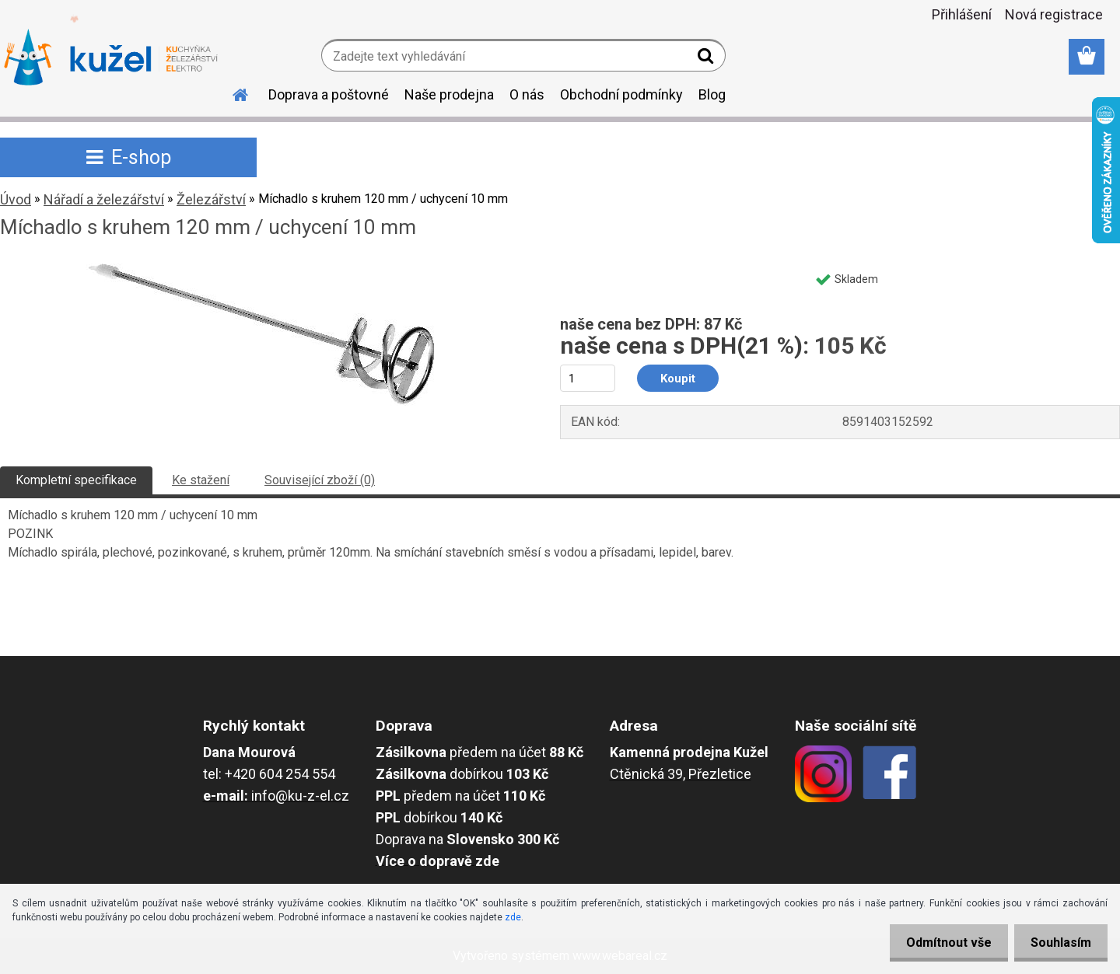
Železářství (211, 199)
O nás (526, 94)
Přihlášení (962, 14)
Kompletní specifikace (76, 480)
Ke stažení (200, 480)
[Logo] (111, 57)
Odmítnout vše (939, 942)
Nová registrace (1054, 14)
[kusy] (587, 378)
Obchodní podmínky (621, 94)
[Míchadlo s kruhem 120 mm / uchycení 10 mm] (261, 269)
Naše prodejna (449, 94)
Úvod (15, 199)
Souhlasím (1057, 942)
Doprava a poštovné (328, 94)
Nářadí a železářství (104, 199)
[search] (707, 59)
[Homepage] (231, 92)
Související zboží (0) (319, 480)
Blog (712, 94)
